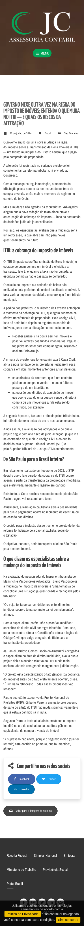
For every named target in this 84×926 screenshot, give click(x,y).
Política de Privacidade (23, 914)
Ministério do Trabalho (21, 869)
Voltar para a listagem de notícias (30, 811)
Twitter (49, 779)
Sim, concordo (68, 920)
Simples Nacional (45, 855)
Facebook (22, 779)
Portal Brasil (15, 883)
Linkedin (21, 789)
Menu (42, 53)
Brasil (48, 133)
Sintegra (69, 855)
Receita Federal (17, 855)
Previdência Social (55, 869)
